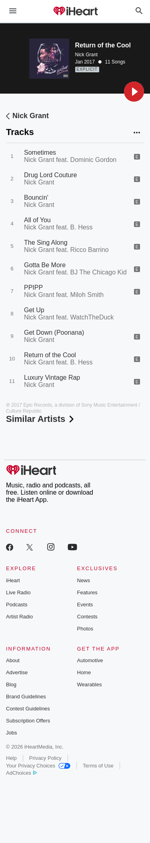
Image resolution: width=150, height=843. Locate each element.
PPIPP (33, 287)
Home (84, 672)
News (83, 580)
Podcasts (16, 605)
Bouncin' (36, 197)
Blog (11, 684)
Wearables (89, 684)
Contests (87, 617)
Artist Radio (19, 617)
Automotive (90, 660)
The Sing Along (46, 242)
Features (87, 592)
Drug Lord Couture (50, 175)
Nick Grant (86, 54)
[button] (134, 92)
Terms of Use (98, 766)
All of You (37, 220)
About (13, 660)
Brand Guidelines (26, 697)
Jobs (11, 733)
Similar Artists (41, 419)
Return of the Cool (50, 355)
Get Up (34, 310)
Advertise (17, 672)
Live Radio (18, 592)
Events (85, 605)
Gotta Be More (45, 265)
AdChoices (21, 773)
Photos (85, 629)
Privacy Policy (45, 758)
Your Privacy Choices (38, 766)
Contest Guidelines (28, 709)
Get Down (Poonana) (54, 332)
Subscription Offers (28, 721)
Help (11, 758)
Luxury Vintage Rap (52, 377)
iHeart (13, 580)
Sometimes (40, 152)
